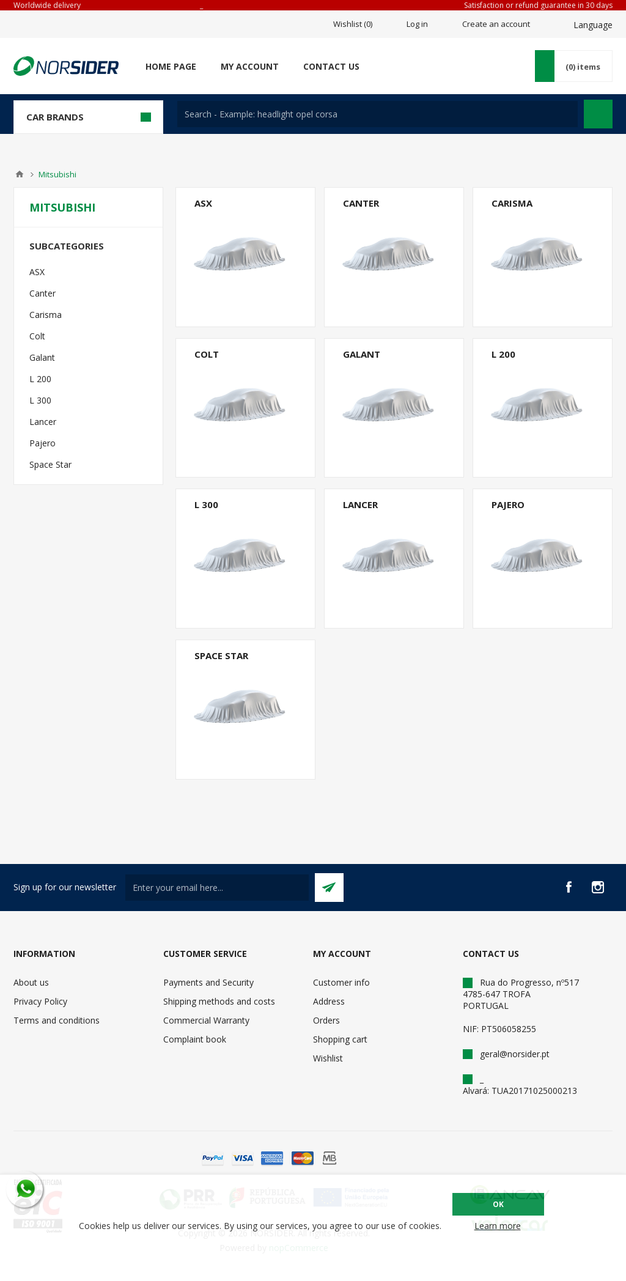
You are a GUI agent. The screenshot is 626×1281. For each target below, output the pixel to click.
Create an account (496, 23)
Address (329, 1001)
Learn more (497, 1225)
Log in (417, 23)
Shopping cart (340, 1039)
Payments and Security (208, 982)
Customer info (341, 982)
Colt (206, 354)
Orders (326, 1020)
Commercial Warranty (206, 1020)
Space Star (221, 655)
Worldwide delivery (47, 5)
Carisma (512, 203)
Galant (361, 354)
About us (31, 982)
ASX (203, 203)
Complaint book (194, 1039)
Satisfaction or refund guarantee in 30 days (538, 5)
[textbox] (377, 114)
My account (250, 66)
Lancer (360, 504)
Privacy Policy (40, 1001)
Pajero (508, 504)
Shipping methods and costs (219, 1001)
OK (498, 1204)
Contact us (331, 66)
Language (593, 25)
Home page (170, 66)
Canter (361, 203)
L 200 (503, 354)
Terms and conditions (56, 1020)
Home (19, 174)
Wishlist (328, 1058)
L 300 (206, 504)
